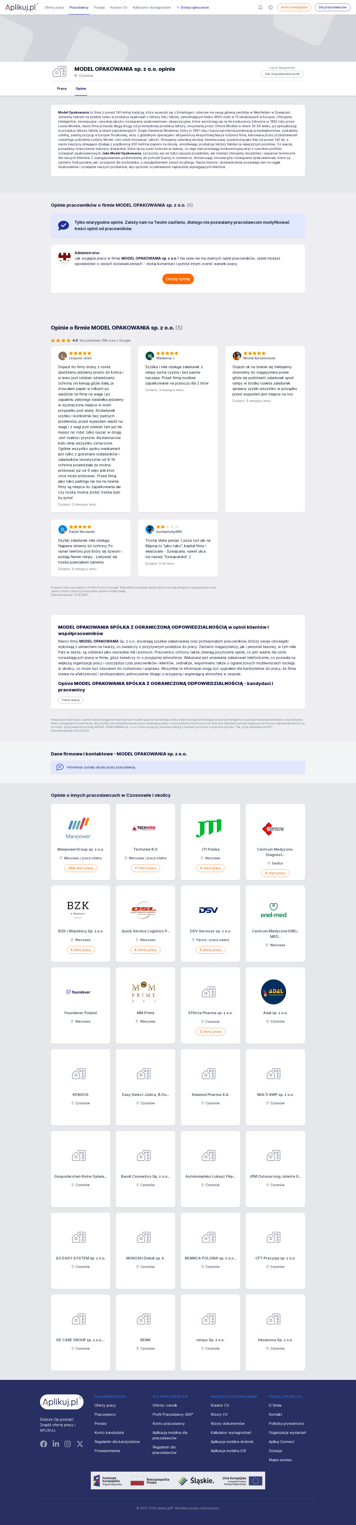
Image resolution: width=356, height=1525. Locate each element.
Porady (99, 7)
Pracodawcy (79, 7)
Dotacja (275, 1450)
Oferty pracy (54, 7)
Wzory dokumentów (228, 1423)
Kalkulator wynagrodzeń (152, 7)
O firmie (275, 1405)
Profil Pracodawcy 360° (173, 1414)
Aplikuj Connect (281, 1441)
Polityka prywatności (286, 1423)
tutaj (122, 591)
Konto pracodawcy (169, 1423)
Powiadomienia (107, 1450)
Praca (62, 88)
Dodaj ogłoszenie (192, 7)
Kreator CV (118, 7)
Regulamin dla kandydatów (117, 1441)
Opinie (81, 88)
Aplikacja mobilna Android (232, 1441)
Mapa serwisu (280, 1460)
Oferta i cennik (165, 1405)
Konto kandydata (294, 7)
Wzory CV (219, 1414)
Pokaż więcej (70, 700)
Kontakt (275, 1414)
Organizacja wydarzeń (287, 1432)
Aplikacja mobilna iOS (228, 1450)
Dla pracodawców (333, 7)
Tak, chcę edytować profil (282, 74)
